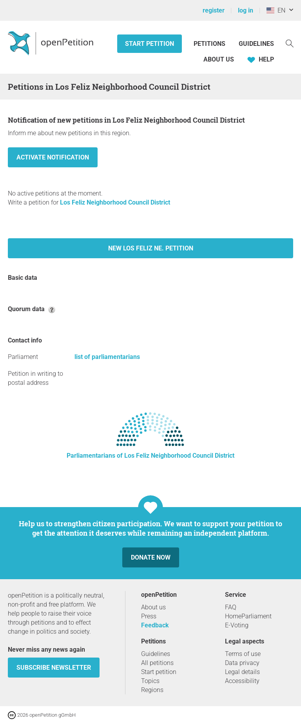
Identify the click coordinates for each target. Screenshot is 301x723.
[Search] (290, 42)
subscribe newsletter (53, 667)
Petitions (210, 43)
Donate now (150, 557)
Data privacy (242, 663)
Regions (152, 690)
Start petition (149, 43)
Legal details (242, 672)
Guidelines (256, 43)
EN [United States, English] (276, 10)
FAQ (230, 607)
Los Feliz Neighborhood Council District (115, 202)
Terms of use (243, 654)
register (214, 10)
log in (245, 10)
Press (148, 616)
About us (218, 59)
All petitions (157, 663)
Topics (150, 681)
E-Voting (236, 625)
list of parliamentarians (107, 357)
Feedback (155, 625)
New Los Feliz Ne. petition (150, 248)
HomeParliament (248, 616)
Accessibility (242, 681)
